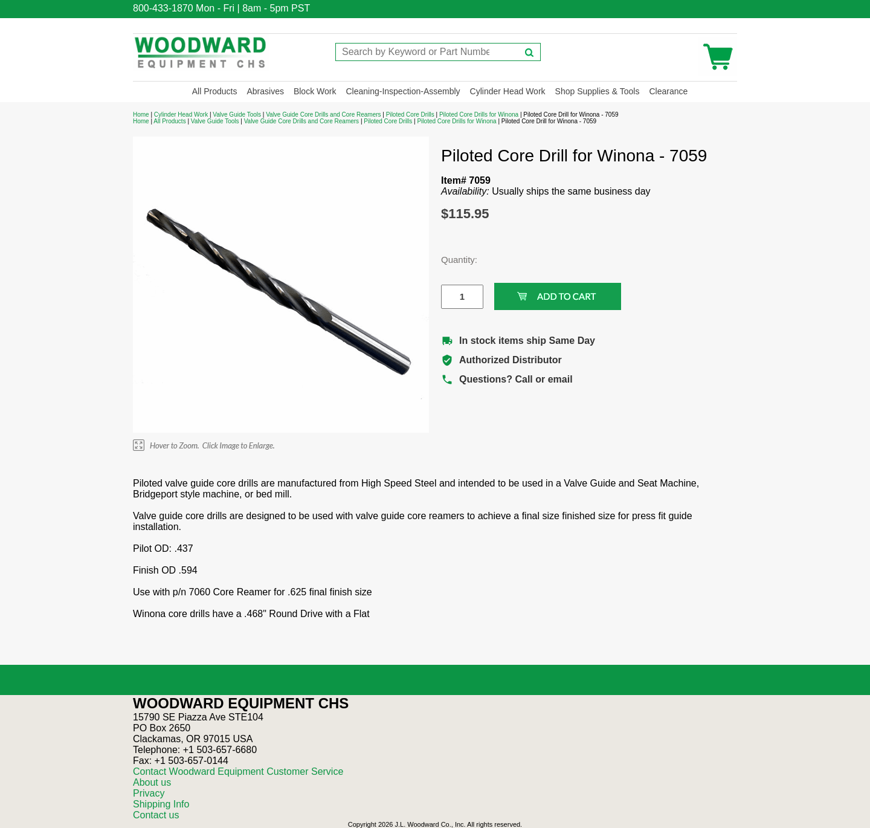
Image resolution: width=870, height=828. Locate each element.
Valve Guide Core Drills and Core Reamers (323, 114)
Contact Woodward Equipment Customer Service (238, 771)
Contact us (156, 815)
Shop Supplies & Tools (597, 91)
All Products (214, 91)
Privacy (148, 793)
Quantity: (453, 259)
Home (141, 114)
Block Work (315, 91)
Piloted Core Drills (410, 114)
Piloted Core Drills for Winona (478, 114)
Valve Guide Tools (237, 114)
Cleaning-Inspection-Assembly (403, 91)
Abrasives (264, 91)
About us (152, 782)
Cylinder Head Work (508, 91)
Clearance (668, 91)
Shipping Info (161, 804)
